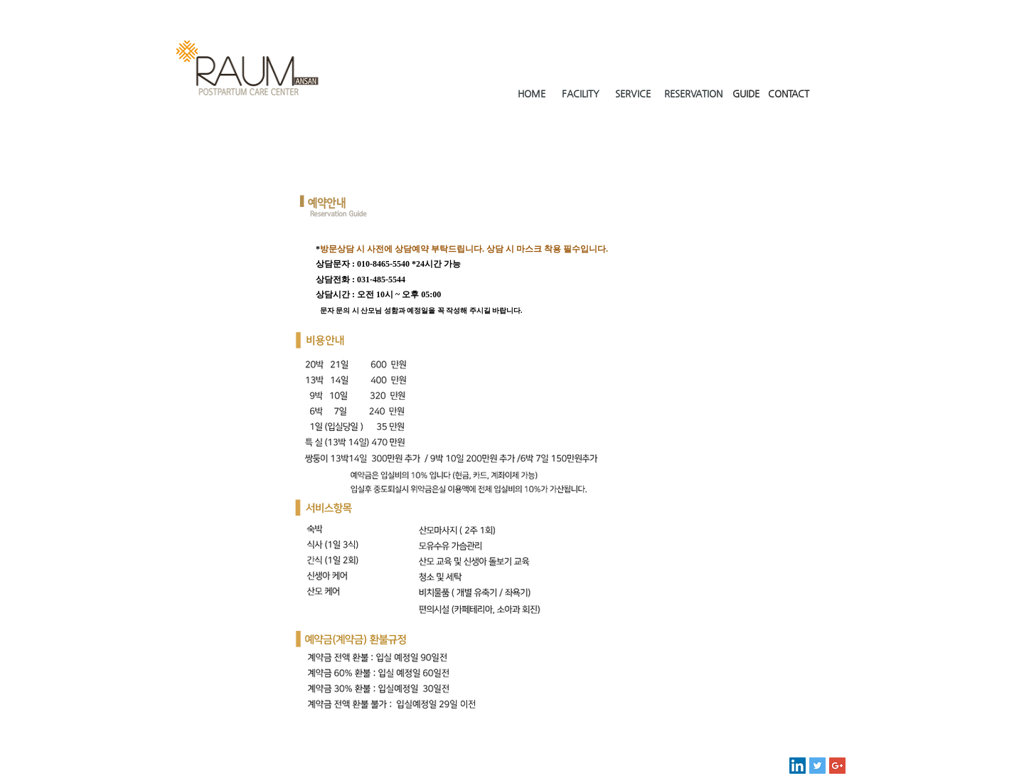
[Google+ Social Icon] (837, 765)
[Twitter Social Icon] (817, 765)
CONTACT (788, 93)
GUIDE (745, 93)
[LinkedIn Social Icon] (797, 765)
